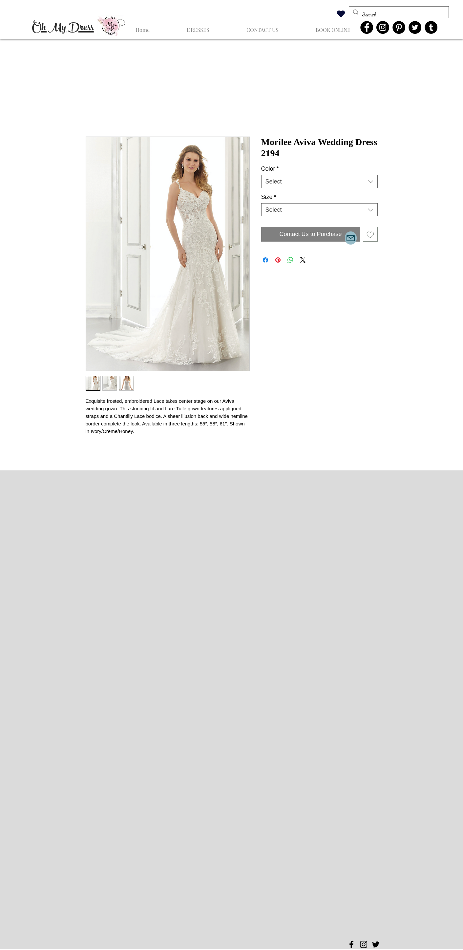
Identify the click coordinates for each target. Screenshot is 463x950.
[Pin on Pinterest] (278, 260)
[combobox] (319, 181)
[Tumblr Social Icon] (431, 27)
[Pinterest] (398, 27)
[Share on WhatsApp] (290, 260)
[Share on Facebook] (265, 260)
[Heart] (341, 13)
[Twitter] (415, 27)
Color (270, 168)
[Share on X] (303, 260)
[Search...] (398, 14)
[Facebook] (366, 27)
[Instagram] (382, 27)
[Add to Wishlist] (370, 234)
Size (268, 197)
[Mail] (351, 238)
